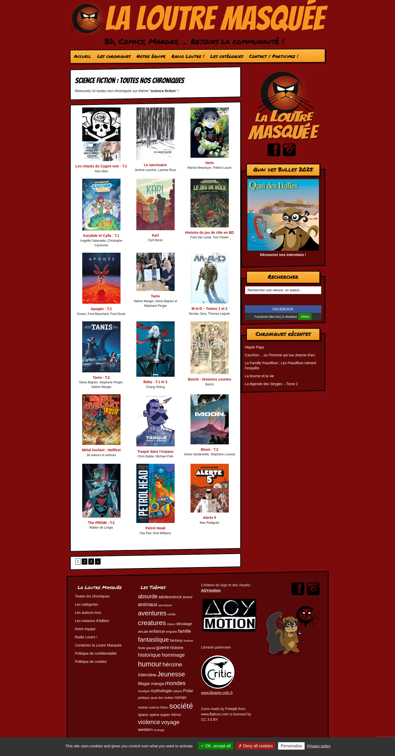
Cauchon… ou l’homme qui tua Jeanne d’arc (280, 355)
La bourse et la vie (259, 376)
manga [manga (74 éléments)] (157, 683)
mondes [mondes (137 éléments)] (175, 683)
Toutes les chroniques (92, 596)
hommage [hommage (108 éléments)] (173, 655)
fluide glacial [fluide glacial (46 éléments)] (146, 648)
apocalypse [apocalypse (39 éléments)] (165, 605)
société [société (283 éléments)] (181, 706)
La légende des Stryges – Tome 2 (271, 384)
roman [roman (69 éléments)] (180, 697)
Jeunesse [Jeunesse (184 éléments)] (171, 674)
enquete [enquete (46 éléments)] (171, 631)
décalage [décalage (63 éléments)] (184, 623)
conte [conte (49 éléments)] (171, 614)
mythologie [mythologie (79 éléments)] (161, 690)
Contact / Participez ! (273, 56)
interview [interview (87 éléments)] (147, 674)
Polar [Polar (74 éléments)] (188, 690)
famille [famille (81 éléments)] (184, 631)
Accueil (82, 56)
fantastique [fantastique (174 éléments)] (153, 639)
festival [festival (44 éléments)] (188, 640)
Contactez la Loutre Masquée (98, 645)
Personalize (291, 746)
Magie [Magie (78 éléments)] (144, 683)
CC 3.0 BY (209, 719)
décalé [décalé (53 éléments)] (143, 631)
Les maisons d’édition (92, 621)
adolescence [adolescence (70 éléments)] (170, 596)
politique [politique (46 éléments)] (144, 698)
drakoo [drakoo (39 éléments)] (171, 624)
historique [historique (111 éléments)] (149, 655)
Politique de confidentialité (96, 653)
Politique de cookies (91, 662)
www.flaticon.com (215, 714)
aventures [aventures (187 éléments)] (152, 613)
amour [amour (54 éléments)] (188, 597)
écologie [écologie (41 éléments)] (159, 729)
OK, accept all (216, 746)
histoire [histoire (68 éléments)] (176, 647)
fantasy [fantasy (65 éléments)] (176, 640)
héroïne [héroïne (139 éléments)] (172, 664)
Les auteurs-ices (88, 613)
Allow (305, 317)
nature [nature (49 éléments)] (177, 691)
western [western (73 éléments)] (145, 729)
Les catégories (226, 56)
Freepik (231, 709)
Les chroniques (113, 56)
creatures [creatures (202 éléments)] (152, 623)
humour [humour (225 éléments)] (150, 664)
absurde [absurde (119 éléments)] (148, 596)
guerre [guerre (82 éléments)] (162, 647)
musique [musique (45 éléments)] (144, 691)
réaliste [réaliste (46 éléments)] (143, 707)
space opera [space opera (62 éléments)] (148, 714)
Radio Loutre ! (187, 56)
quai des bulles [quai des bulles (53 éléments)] (162, 698)
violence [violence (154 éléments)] (149, 722)
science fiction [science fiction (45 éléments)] (158, 707)
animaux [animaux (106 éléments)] (148, 604)
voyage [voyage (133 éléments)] (170, 722)
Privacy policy (319, 746)
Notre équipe (150, 56)
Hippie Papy (254, 347)
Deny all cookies (255, 746)
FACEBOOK (283, 309)
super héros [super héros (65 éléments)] (170, 714)
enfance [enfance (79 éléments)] (157, 631)
